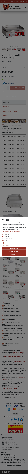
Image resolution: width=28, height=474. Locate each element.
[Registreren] (4, 1)
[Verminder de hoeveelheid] (8, 89)
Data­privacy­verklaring (7, 231)
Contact (25, 462)
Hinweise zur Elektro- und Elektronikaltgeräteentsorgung (13, 464)
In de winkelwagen (18, 88)
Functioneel (7, 243)
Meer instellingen (6, 245)
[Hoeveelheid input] (5, 88)
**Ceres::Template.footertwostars (8, 457)
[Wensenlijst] (17, 1)
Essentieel (7, 234)
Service (3, 435)
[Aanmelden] (1, 1)
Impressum (17, 231)
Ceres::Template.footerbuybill (7, 449)
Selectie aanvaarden (14, 251)
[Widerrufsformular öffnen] (5, 454)
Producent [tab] (5, 115)
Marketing (7, 236)
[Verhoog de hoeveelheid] (8, 87)
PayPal (6, 240)
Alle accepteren (14, 248)
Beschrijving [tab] (6, 102)
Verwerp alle (14, 254)
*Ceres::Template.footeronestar (8, 455)
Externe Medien (8, 238)
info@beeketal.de (8, 437)
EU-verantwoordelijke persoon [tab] (10, 111)
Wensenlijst (6, 92)
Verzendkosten (13, 96)
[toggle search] (14, 1)
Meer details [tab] (6, 106)
